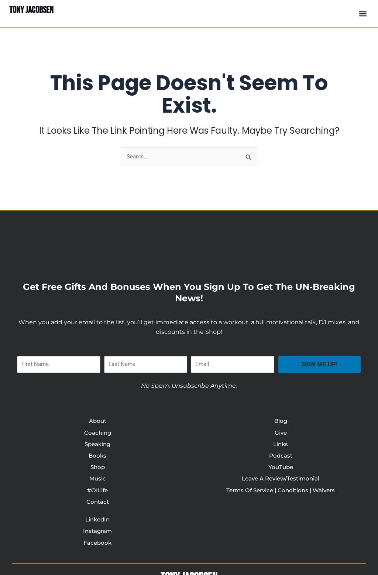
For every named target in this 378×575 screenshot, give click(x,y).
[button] (363, 14)
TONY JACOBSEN (33, 10)
